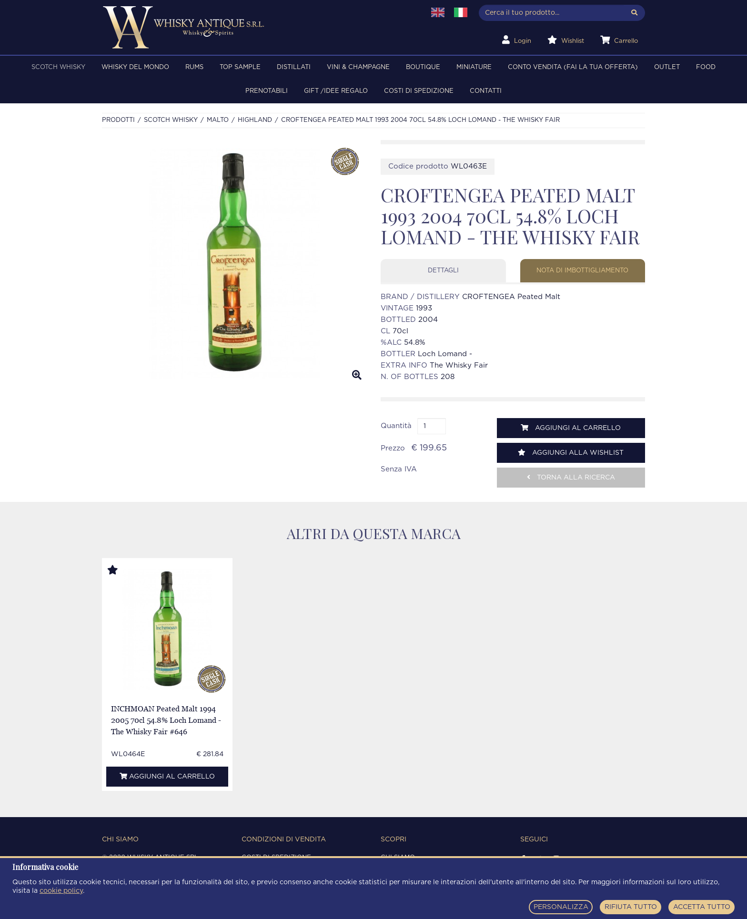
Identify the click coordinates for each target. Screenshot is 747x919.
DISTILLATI (294, 67)
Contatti (486, 91)
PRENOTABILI (266, 91)
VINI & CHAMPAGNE (358, 67)
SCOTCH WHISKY (58, 67)
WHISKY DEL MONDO (135, 67)
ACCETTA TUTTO (701, 907)
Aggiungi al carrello (571, 427)
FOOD (706, 67)
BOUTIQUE (423, 67)
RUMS (194, 67)
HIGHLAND (255, 120)
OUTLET (667, 67)
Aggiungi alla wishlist (571, 452)
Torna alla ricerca (571, 477)
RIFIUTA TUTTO (631, 907)
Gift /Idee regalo (336, 91)
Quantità (396, 426)
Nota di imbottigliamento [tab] (582, 271)
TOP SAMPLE (240, 67)
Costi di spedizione (419, 91)
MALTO (218, 120)
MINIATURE (474, 67)
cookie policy (61, 891)
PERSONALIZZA (561, 907)
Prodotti (118, 120)
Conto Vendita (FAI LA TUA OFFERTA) (573, 67)
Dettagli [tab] (443, 271)
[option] (234, 264)
